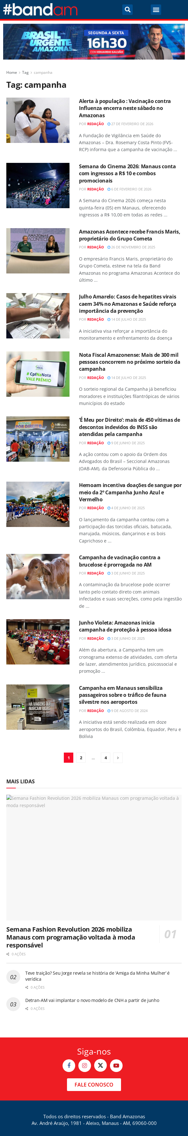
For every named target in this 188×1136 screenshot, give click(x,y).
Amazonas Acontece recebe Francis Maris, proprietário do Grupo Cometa (129, 235)
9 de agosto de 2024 (127, 710)
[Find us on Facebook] (69, 1065)
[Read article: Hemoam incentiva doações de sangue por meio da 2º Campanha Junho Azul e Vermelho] (38, 504)
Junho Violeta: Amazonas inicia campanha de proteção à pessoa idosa (125, 626)
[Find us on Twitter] (100, 1065)
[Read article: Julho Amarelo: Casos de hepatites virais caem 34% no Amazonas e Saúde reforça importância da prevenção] (38, 315)
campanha (43, 72)
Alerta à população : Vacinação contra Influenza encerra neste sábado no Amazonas (125, 108)
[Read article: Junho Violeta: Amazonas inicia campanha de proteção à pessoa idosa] (38, 641)
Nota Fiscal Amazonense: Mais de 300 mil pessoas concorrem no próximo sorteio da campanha (129, 362)
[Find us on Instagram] (84, 1065)
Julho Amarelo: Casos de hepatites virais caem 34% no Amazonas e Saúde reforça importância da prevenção (127, 303)
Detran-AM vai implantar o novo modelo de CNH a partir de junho (92, 1000)
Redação (95, 123)
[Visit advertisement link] (94, 42)
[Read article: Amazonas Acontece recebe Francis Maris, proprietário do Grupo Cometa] (38, 250)
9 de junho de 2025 (126, 442)
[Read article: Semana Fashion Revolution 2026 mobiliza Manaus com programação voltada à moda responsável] (94, 858)
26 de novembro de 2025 (131, 247)
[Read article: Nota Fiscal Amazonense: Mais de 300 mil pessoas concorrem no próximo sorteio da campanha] (38, 374)
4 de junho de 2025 (126, 507)
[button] (127, 9)
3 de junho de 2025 (126, 573)
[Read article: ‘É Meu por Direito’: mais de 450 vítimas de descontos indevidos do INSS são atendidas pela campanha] (38, 439)
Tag (25, 72)
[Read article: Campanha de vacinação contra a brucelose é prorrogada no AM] (38, 576)
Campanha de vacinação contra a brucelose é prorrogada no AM (119, 561)
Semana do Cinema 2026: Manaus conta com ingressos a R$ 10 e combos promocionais (127, 173)
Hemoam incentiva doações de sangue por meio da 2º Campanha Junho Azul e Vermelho (130, 492)
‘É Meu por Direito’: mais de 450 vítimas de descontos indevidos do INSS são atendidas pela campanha (129, 427)
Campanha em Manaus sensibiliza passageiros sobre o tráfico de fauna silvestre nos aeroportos (122, 695)
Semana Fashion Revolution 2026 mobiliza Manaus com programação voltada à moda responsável (70, 937)
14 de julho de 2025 (126, 319)
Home (11, 72)
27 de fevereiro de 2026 (130, 123)
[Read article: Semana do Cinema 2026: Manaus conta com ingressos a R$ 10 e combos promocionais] (38, 185)
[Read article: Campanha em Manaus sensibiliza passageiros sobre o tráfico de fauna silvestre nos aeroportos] (38, 707)
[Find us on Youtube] (116, 1065)
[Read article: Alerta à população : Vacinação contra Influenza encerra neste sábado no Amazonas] (38, 120)
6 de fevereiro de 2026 (129, 189)
